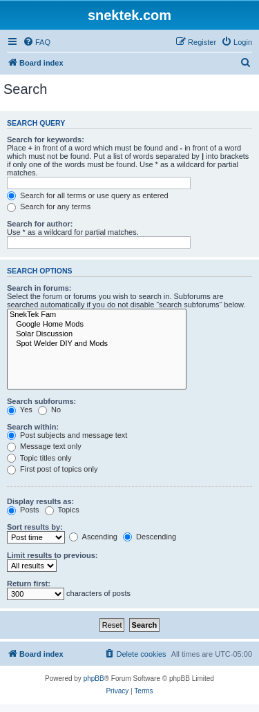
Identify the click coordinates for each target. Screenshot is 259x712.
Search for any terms (48, 206)
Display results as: (40, 501)
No (49, 409)
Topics (62, 510)
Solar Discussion (96, 334)
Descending (149, 536)
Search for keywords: (45, 139)
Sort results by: (35, 527)
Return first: (28, 583)
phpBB (94, 678)
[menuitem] (36, 42)
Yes (19, 409)
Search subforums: (41, 401)
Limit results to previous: (52, 555)
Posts (23, 510)
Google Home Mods (96, 324)
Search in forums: (39, 288)
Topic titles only (39, 458)
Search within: (33, 427)
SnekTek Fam (96, 315)
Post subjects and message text (67, 435)
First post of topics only (52, 469)
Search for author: (40, 224)
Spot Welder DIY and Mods (96, 344)
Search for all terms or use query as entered (88, 195)
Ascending (93, 536)
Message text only (44, 446)
